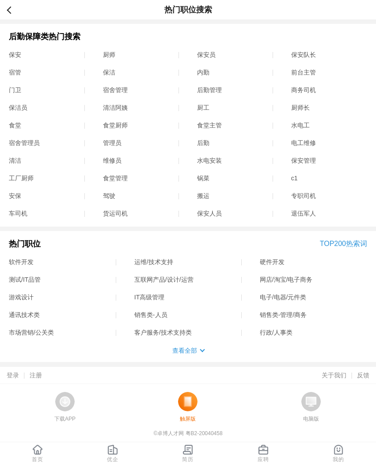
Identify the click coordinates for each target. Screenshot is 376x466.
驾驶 (109, 195)
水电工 (300, 125)
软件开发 (21, 261)
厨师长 (300, 107)
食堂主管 (209, 125)
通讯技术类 (24, 314)
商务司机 (303, 89)
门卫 (15, 89)
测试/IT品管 (25, 279)
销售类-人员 (150, 314)
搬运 (203, 195)
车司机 (18, 213)
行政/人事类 (276, 332)
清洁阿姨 (115, 107)
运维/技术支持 (153, 261)
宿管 (15, 72)
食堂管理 (115, 178)
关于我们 (334, 375)
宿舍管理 (115, 89)
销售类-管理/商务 (283, 314)
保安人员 (209, 213)
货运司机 (115, 213)
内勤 (203, 72)
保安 (15, 54)
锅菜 (203, 178)
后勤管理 (209, 89)
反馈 (363, 375)
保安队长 (303, 54)
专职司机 (303, 195)
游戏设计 (21, 297)
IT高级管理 (149, 297)
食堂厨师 (115, 125)
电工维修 (303, 142)
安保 (15, 195)
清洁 (15, 160)
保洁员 (18, 107)
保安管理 (303, 160)
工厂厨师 (21, 178)
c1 (294, 178)
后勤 (203, 142)
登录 (13, 375)
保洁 (109, 72)
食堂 (15, 125)
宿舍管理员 (24, 142)
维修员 (112, 160)
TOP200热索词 (343, 243)
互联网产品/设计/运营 (164, 279)
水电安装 (209, 160)
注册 (36, 375)
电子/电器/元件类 (283, 297)
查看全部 (184, 350)
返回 (13, 10)
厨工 (203, 107)
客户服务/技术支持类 (163, 332)
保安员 (206, 54)
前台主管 (303, 72)
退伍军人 (303, 213)
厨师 (109, 54)
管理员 (112, 142)
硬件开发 (272, 261)
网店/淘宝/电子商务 (286, 279)
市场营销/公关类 (31, 332)
